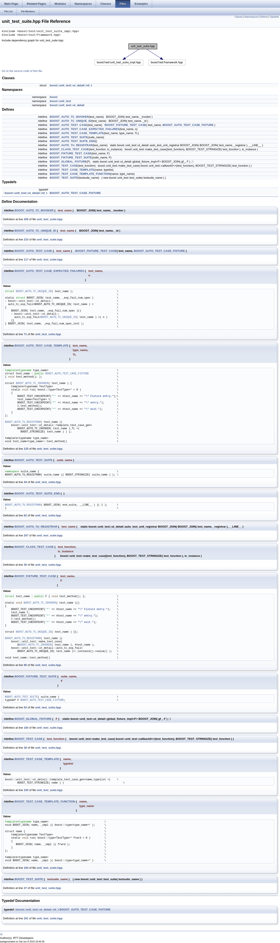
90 (25, 665)
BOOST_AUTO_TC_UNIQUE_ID (70, 120)
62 (25, 515)
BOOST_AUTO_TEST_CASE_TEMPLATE (77, 133)
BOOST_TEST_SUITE (64, 177)
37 (25, 888)
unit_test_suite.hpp (49, 219)
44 (25, 482)
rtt (1, 934)
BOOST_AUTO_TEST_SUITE (69, 137)
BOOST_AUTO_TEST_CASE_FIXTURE (188, 125)
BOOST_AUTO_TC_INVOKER (69, 116)
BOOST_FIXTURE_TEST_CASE (125, 125)
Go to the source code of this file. (22, 71)
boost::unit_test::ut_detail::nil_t (71, 85)
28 (25, 747)
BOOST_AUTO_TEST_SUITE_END (72, 141)
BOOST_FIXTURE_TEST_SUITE (71, 157)
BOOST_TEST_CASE (64, 165)
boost (53, 97)
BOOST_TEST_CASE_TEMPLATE (72, 169)
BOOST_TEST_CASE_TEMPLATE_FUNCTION (80, 173)
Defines (264, 16)
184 (26, 727)
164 (26, 867)
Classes (239, 16)
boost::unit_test (60, 101)
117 (26, 259)
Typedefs (274, 16)
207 (26, 535)
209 (26, 219)
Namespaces (251, 16)
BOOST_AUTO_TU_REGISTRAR (71, 145)
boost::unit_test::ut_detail (67, 105)
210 (26, 239)
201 (26, 918)
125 (26, 448)
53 (25, 707)
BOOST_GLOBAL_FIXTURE (68, 161)
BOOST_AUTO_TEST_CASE (68, 125)
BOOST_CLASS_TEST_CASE (69, 149)
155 (26, 790)
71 (25, 334)
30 (25, 564)
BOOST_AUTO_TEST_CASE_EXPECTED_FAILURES (85, 129)
